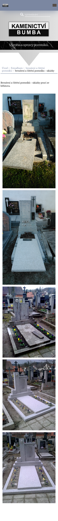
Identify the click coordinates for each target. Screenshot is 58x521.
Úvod (5, 68)
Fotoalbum (17, 68)
